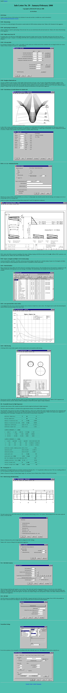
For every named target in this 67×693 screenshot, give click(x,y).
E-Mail (34, 691)
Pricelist (27, 691)
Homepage (39, 691)
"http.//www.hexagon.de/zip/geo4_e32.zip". (10, 18)
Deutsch (5, 1)
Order (31, 691)
